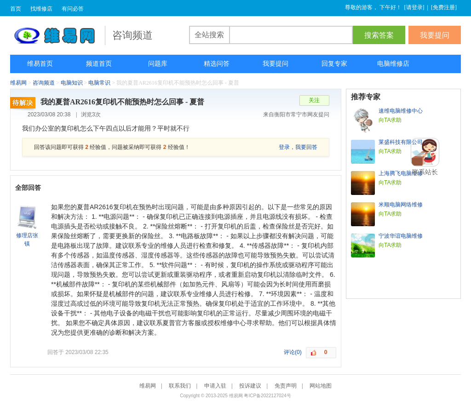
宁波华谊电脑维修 (401, 236)
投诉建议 (250, 386)
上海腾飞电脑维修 (401, 173)
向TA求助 (390, 120)
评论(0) (293, 352)
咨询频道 (44, 83)
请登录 (414, 7)
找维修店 (41, 9)
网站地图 (321, 386)
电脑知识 (72, 83)
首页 (15, 9)
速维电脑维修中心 (401, 111)
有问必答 (73, 9)
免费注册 (444, 7)
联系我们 (180, 386)
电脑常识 (99, 83)
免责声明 (286, 386)
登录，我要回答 (298, 147)
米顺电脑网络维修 (401, 204)
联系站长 (425, 172)
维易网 (57, 35)
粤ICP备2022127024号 (267, 395)
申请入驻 (215, 386)
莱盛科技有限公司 (401, 142)
